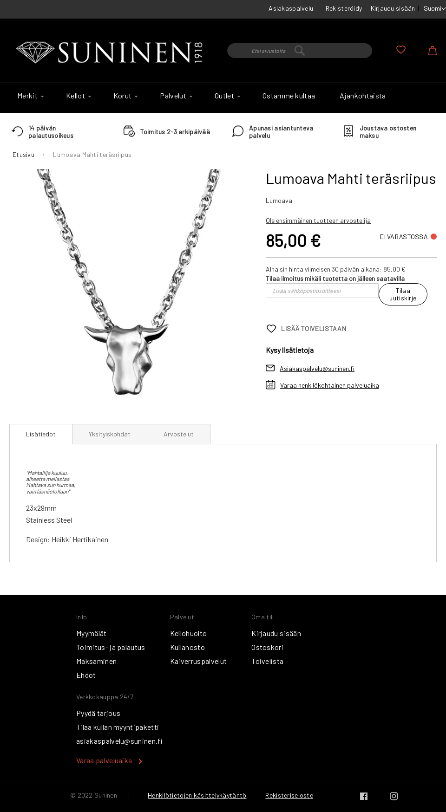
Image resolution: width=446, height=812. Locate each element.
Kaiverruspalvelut (198, 660)
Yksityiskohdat (110, 434)
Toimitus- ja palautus (110, 647)
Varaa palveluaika (104, 760)
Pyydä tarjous (98, 712)
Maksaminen (96, 660)
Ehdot (86, 674)
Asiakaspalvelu (291, 8)
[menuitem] (29, 96)
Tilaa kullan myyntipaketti (117, 726)
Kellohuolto (188, 633)
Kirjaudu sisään (393, 8)
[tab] (40, 434)
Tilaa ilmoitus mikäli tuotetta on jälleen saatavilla (335, 278)
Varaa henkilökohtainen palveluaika (329, 385)
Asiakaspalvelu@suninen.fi (317, 368)
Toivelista (267, 660)
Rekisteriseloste (289, 795)
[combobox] (299, 50)
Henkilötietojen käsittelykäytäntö (197, 795)
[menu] (223, 98)
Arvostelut (179, 434)
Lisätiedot (41, 434)
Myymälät (91, 633)
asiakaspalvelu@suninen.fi (119, 740)
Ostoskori (267, 647)
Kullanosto (187, 647)
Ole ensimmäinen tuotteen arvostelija (318, 220)
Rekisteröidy (344, 8)
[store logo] (111, 52)
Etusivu (23, 154)
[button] (435, 9)
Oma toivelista (401, 49)
